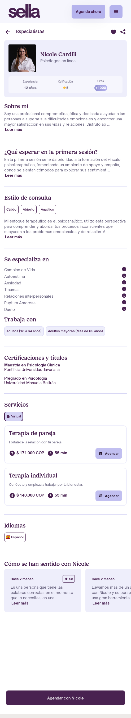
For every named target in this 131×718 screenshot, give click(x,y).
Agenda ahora (88, 11)
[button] (116, 11)
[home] (24, 11)
